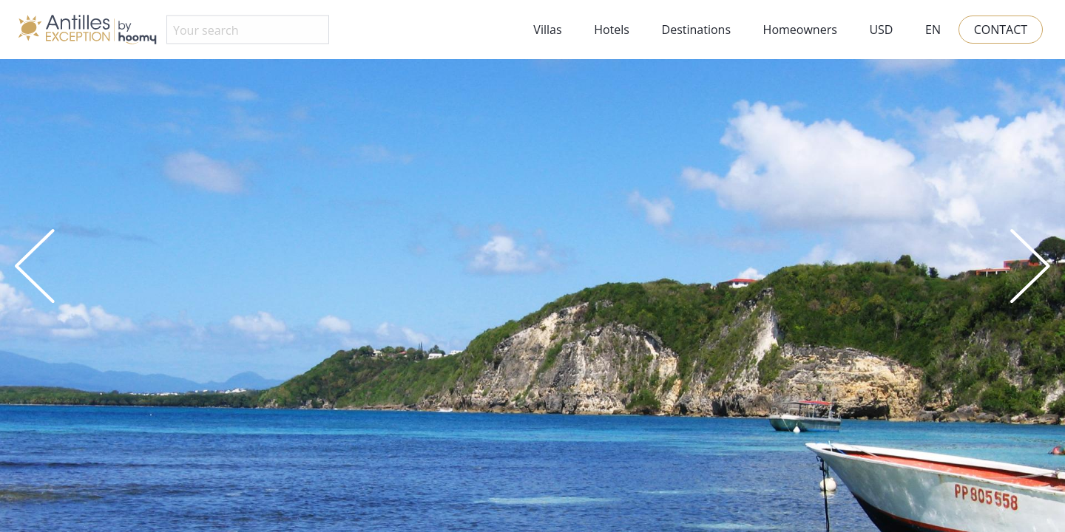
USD (881, 29)
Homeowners (800, 29)
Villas (547, 29)
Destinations (696, 29)
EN (933, 29)
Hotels (611, 29)
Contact (1000, 29)
